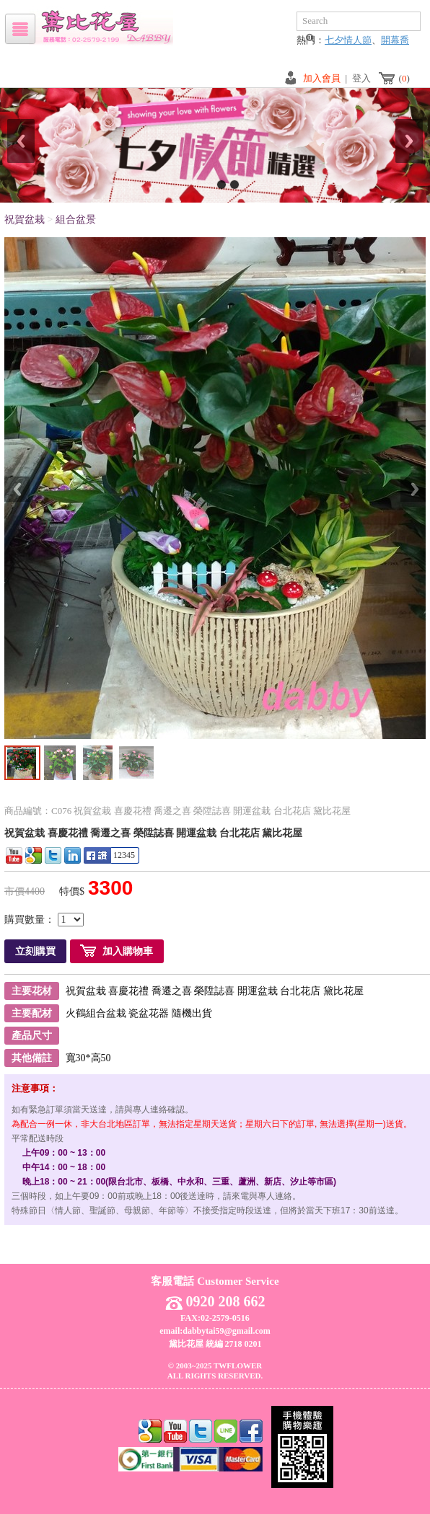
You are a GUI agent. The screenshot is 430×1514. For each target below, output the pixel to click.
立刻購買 (35, 951)
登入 (361, 78)
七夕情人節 (348, 40)
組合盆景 (76, 219)
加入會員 (322, 78)
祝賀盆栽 (24, 219)
